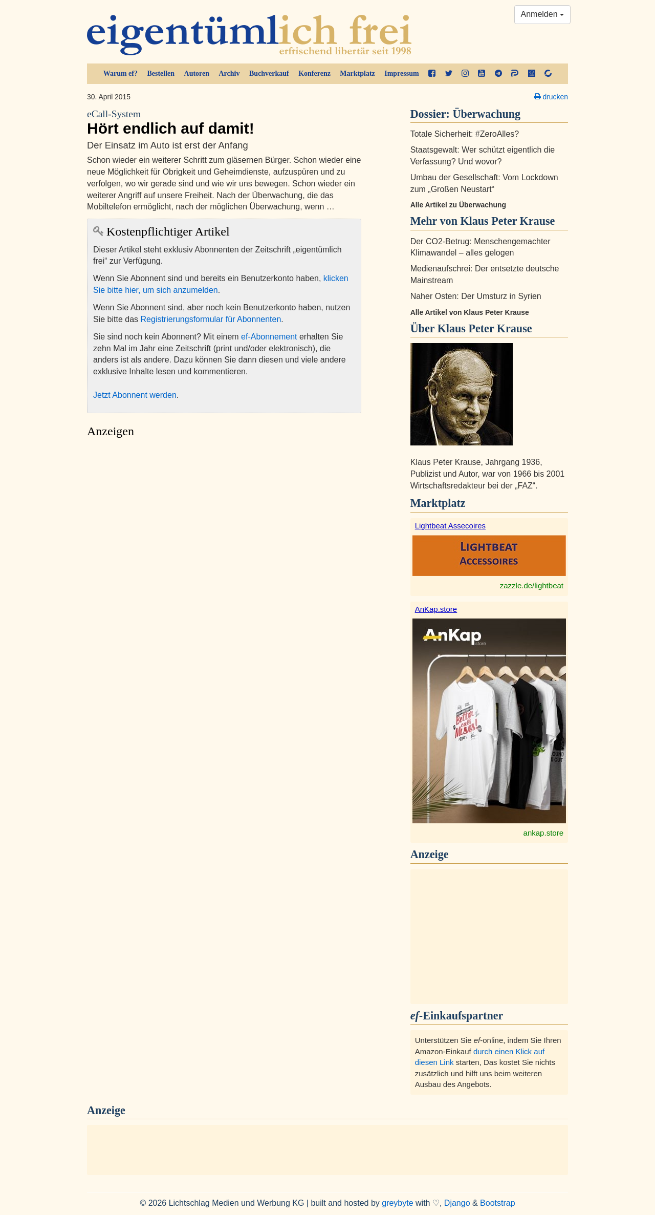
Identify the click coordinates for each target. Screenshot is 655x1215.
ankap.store (543, 832)
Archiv (229, 73)
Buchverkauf (269, 73)
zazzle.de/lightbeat (531, 585)
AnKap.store (436, 609)
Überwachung (487, 114)
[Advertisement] (224, 539)
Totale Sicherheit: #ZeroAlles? (464, 134)
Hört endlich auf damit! (224, 122)
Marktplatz (357, 73)
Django (457, 1203)
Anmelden (542, 14)
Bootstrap (497, 1203)
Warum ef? (120, 73)
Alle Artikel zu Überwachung (458, 205)
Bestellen (160, 73)
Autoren (197, 73)
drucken (551, 97)
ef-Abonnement (269, 336)
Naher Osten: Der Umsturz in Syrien (475, 296)
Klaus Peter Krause (485, 328)
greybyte (397, 1203)
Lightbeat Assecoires (450, 525)
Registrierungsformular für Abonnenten (211, 319)
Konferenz (314, 73)
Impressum (401, 73)
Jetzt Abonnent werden (135, 395)
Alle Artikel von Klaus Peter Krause (469, 312)
